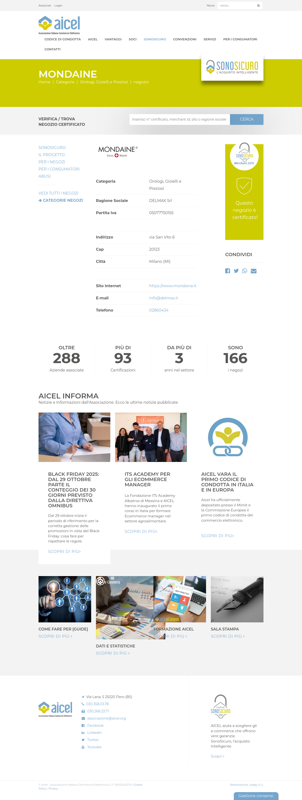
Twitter (93, 740)
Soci (133, 39)
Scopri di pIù (64, 551)
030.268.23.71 (98, 711)
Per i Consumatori (240, 39)
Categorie (65, 82)
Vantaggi (113, 39)
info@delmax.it (163, 298)
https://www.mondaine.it (172, 286)
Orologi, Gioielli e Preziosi (104, 82)
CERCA (246, 119)
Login (58, 5)
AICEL (93, 39)
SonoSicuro (155, 39)
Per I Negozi (52, 162)
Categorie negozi (63, 200)
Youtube (94, 747)
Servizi (210, 39)
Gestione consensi (256, 796)
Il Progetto (52, 155)
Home (44, 82)
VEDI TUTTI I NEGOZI (58, 193)
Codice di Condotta (63, 39)
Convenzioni (184, 39)
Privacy (53, 788)
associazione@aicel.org (106, 718)
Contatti (53, 49)
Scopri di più (56, 636)
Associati (45, 5)
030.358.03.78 (97, 704)
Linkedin (94, 733)
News (211, 5)
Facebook (95, 725)
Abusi (45, 176)
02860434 (158, 310)
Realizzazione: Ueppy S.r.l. (246, 784)
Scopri (217, 756)
